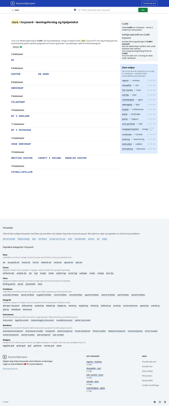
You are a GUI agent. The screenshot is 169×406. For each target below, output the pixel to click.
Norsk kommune (130, 305)
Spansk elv (68, 262)
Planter (91, 239)
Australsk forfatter (11, 294)
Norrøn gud (49, 345)
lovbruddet (127, 144)
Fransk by (94, 305)
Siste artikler (147, 371)
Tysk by (6, 309)
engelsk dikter (75, 158)
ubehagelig (127, 104)
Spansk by (144, 305)
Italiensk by (106, 305)
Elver (70, 239)
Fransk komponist (82, 331)
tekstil (124, 114)
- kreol (94, 375)
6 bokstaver (17, 68)
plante (125, 119)
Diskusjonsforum (10, 368)
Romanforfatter (75, 294)
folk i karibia (127, 90)
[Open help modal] (21, 46)
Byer (34, 239)
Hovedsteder (80, 239)
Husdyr (43, 273)
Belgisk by (61, 305)
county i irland (49, 158)
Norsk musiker (151, 331)
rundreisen (127, 134)
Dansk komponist (65, 331)
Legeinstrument (22, 320)
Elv (4, 262)
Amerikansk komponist (13, 331)
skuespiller (127, 85)
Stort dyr (109, 273)
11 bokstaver (17, 124)
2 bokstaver (17, 54)
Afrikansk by (27, 305)
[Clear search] (75, 10)
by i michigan (21, 130)
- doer (92, 381)
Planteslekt (30, 284)
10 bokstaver (17, 110)
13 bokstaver (17, 152)
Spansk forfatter (92, 294)
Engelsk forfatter (44, 294)
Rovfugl (100, 273)
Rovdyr (92, 273)
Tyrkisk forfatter (138, 294)
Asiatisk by (39, 305)
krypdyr (125, 109)
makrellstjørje (128, 99)
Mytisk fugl (61, 273)
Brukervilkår (147, 380)
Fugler (104, 239)
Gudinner (38, 345)
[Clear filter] (108, 10)
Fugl (36, 273)
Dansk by (72, 305)
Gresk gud (21, 345)
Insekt (51, 273)
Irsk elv (36, 262)
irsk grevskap (21, 144)
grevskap (17, 88)
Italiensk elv (46, 262)
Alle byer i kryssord (11, 305)
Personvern (147, 375)
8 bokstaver (17, 82)
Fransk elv (26, 262)
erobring (126, 139)
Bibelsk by (50, 305)
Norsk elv (58, 262)
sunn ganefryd (128, 124)
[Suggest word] (149, 3)
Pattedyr (83, 273)
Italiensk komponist (116, 331)
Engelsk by (83, 305)
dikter (15, 74)
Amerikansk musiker (34, 331)
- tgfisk (95, 388)
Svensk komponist (11, 334)
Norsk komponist (135, 331)
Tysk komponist (43, 334)
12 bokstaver (17, 138)
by (12, 60)
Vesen (59, 345)
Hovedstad (16, 309)
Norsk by (117, 305)
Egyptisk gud (8, 345)
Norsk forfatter (60, 294)
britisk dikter (22, 158)
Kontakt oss (147, 366)
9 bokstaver (17, 96)
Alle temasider (9, 239)
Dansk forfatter (27, 294)
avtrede (125, 95)
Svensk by (155, 305)
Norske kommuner (57, 239)
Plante (20, 284)
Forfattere (42, 239)
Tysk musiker (58, 334)
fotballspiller (22, 172)
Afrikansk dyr (8, 273)
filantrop (18, 102)
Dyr (98, 239)
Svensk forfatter (108, 294)
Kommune (27, 309)
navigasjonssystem (130, 129)
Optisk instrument (82, 320)
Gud (29, 345)
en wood (43, 74)
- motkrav (94, 361)
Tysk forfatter (123, 294)
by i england (20, 116)
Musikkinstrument (64, 320)
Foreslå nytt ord (149, 361)
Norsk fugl (72, 273)
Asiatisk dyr (22, 273)
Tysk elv (79, 262)
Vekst (40, 284)
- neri (93, 368)
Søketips (16, 47)
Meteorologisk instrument (42, 320)
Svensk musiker (28, 334)
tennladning (127, 149)
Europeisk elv (13, 262)
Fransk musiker (99, 331)
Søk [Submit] (142, 10)
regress (125, 80)
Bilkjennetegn (24, 239)
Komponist (50, 331)
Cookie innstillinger (150, 385)
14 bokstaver (17, 166)
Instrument (8, 320)
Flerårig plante (9, 284)
